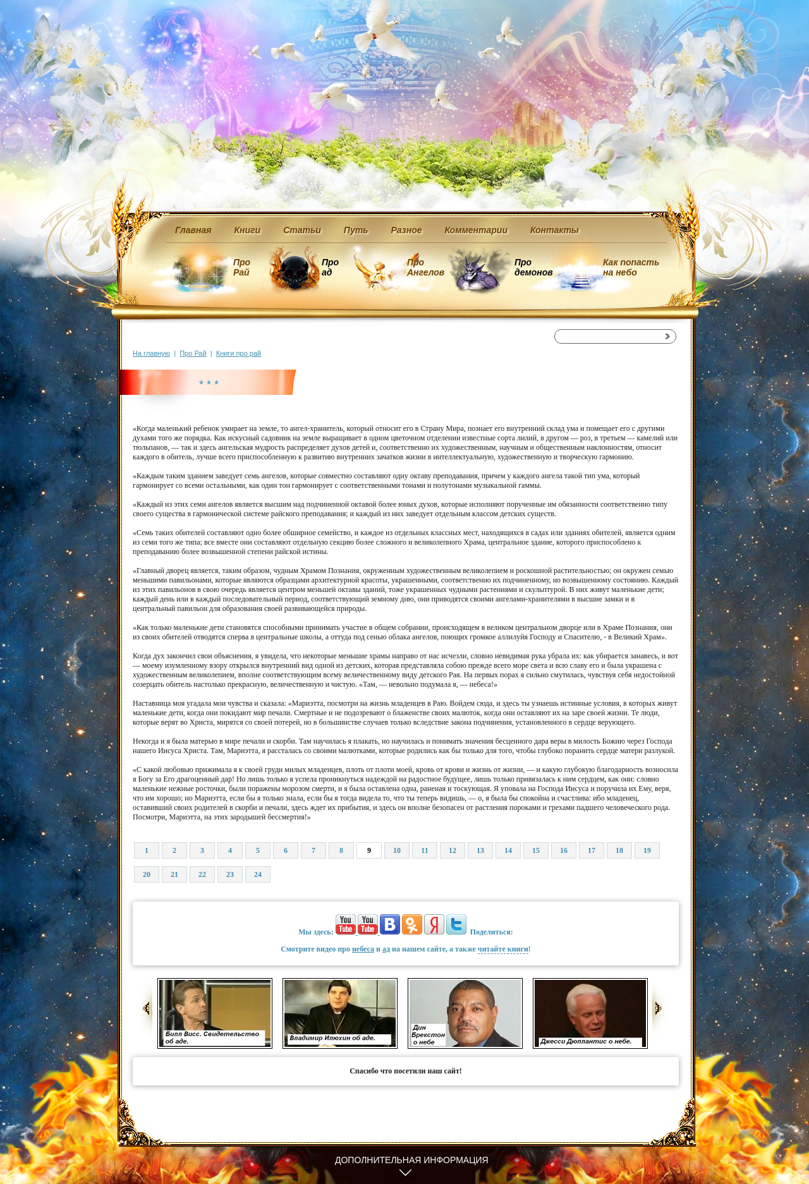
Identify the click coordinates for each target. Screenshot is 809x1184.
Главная (193, 230)
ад (386, 949)
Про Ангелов (425, 267)
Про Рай (241, 267)
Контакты (554, 230)
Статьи (302, 230)
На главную (151, 353)
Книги (247, 230)
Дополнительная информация (412, 1160)
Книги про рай (238, 353)
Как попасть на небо (631, 267)
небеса (363, 949)
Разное (406, 230)
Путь (356, 230)
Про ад (330, 267)
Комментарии (476, 230)
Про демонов (533, 267)
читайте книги (503, 949)
